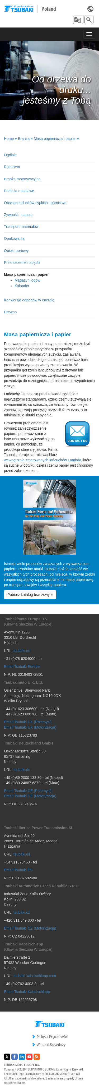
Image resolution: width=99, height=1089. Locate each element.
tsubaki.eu (21, 651)
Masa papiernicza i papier (55, 138)
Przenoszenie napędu (22, 262)
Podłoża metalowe (19, 191)
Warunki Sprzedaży (48, 1044)
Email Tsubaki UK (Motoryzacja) (30, 727)
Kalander (22, 286)
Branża (24, 138)
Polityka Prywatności (49, 1036)
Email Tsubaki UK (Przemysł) (27, 722)
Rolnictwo (12, 167)
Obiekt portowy (16, 251)
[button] (78, 20)
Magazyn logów (27, 280)
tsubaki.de (21, 770)
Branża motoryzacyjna (22, 179)
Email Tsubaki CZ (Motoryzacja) (30, 928)
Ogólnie (10, 155)
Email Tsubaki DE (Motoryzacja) (30, 796)
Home (9, 138)
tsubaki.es (21, 854)
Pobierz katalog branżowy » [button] (30, 594)
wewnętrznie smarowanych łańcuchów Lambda (42, 460)
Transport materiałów (21, 226)
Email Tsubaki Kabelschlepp (27, 992)
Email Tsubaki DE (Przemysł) (27, 791)
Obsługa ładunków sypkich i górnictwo (35, 203)
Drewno (10, 312)
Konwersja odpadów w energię (29, 300)
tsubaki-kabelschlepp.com (34, 976)
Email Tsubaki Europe (22, 666)
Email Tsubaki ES (18, 870)
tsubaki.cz (21, 912)
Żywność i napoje (18, 215)
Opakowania (14, 238)
